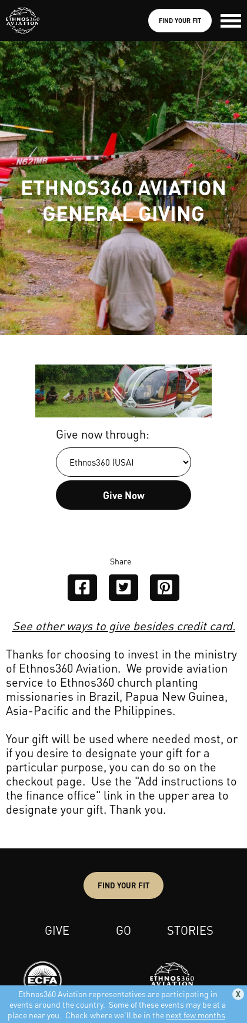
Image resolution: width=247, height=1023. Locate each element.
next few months (195, 1014)
